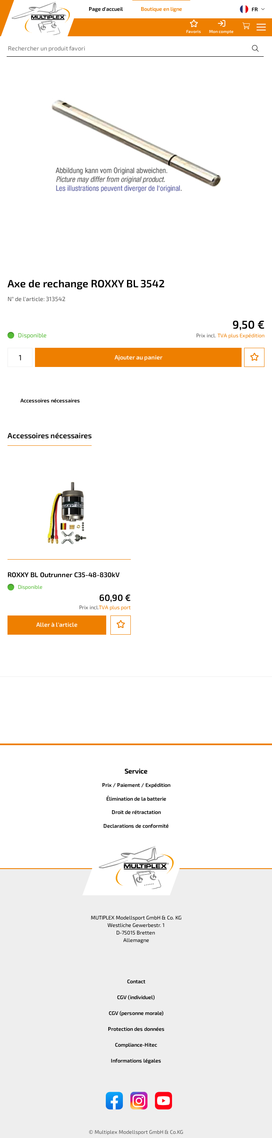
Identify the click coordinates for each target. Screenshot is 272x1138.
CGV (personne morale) (136, 1013)
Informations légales (136, 1060)
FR (249, 9)
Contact (136, 981)
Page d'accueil (106, 8)
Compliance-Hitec (136, 1044)
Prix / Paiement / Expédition (136, 784)
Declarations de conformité (136, 825)
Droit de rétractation (136, 812)
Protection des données (136, 1028)
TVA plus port (115, 607)
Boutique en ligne (161, 8)
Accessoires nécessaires (50, 400)
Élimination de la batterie (136, 798)
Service (136, 771)
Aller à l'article (56, 624)
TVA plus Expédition (241, 335)
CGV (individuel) (136, 997)
